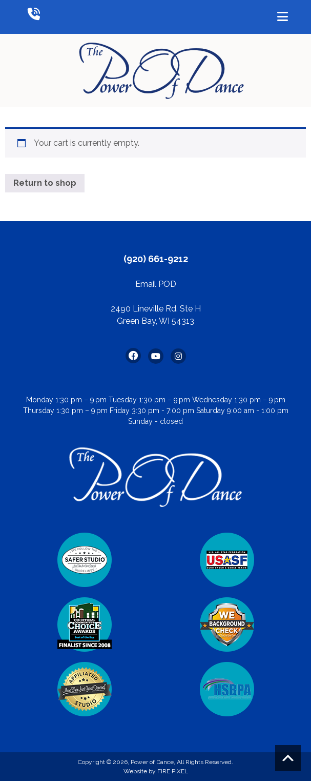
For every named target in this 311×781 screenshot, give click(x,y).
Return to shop (44, 183)
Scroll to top (288, 758)
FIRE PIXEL (172, 771)
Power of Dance (152, 762)
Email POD (155, 284)
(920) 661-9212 (155, 258)
